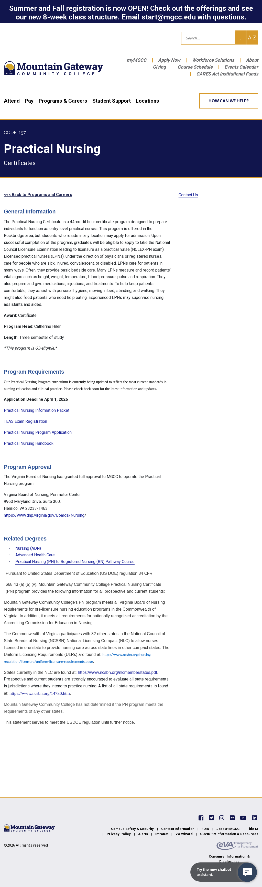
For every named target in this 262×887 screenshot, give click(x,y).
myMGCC (136, 60)
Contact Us (188, 194)
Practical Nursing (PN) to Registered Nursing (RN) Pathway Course (75, 561)
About (252, 60)
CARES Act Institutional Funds (227, 74)
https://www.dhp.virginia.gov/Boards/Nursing (44, 515)
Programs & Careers (63, 101)
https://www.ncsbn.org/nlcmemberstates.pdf (117, 672)
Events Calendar (241, 67)
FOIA (205, 829)
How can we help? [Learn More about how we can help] (229, 101)
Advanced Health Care (35, 555)
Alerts (143, 834)
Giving (159, 67)
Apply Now (169, 60)
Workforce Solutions (213, 60)
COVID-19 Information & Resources (229, 834)
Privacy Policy (119, 834)
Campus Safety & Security (132, 829)
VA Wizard (184, 834)
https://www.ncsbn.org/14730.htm (39, 693)
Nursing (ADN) (28, 548)
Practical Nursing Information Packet (36, 410)
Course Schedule (195, 67)
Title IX (252, 829)
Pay (29, 101)
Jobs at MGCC (228, 829)
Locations (147, 101)
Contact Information (177, 829)
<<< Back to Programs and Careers (38, 194)
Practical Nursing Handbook (28, 443)
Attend (12, 101)
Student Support (111, 101)
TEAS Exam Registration (25, 421)
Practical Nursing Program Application (38, 432)
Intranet (161, 834)
